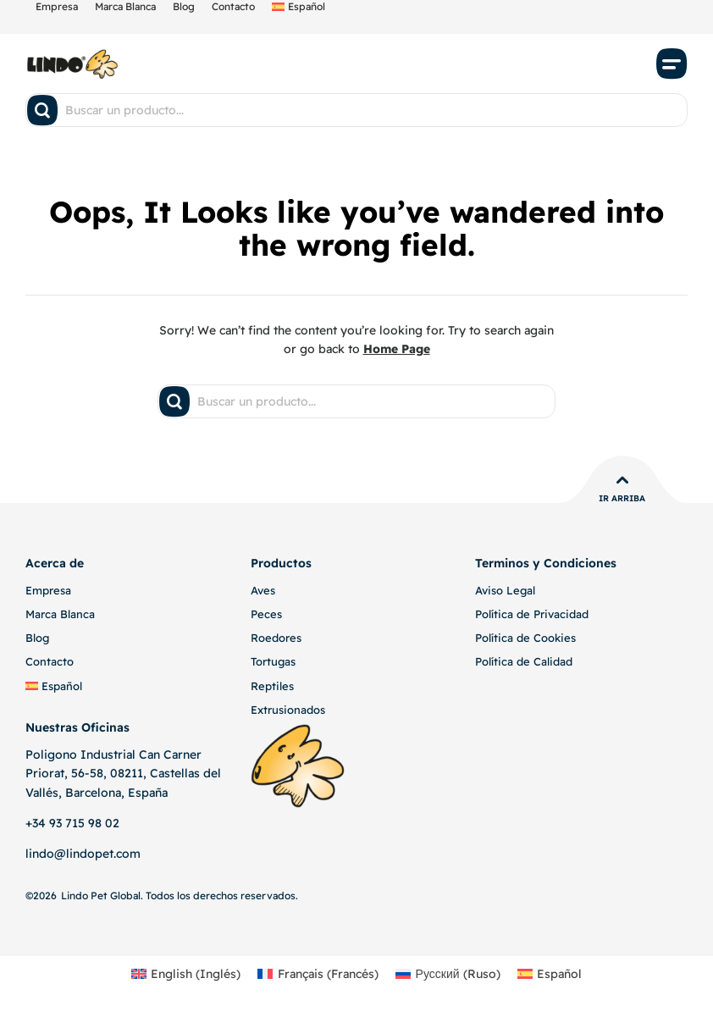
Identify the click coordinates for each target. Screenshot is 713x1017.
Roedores (276, 637)
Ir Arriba (622, 498)
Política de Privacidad (532, 614)
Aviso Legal (505, 590)
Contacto (49, 661)
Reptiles (272, 686)
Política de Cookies (525, 637)
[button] (672, 63)
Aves (263, 590)
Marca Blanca (60, 614)
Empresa (48, 590)
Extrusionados (288, 709)
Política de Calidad (523, 661)
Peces (266, 614)
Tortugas (273, 661)
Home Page (396, 349)
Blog (37, 637)
